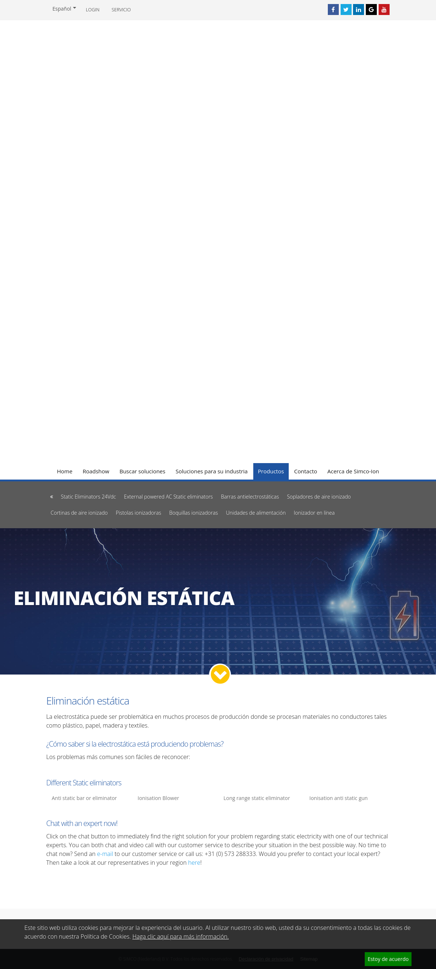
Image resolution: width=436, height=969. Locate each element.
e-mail (104, 854)
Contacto (305, 471)
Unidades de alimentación (256, 512)
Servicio (121, 10)
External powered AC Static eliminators (168, 496)
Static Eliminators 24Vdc (88, 496)
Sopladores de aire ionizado (319, 496)
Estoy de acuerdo (388, 958)
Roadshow (96, 471)
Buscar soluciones (143, 471)
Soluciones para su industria (211, 471)
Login (92, 10)
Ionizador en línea (314, 512)
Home (64, 471)
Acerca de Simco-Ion (353, 471)
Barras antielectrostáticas (250, 496)
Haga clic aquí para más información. (180, 936)
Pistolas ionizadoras (138, 512)
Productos (271, 471)
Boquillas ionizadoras (193, 512)
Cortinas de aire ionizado (79, 512)
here (194, 863)
